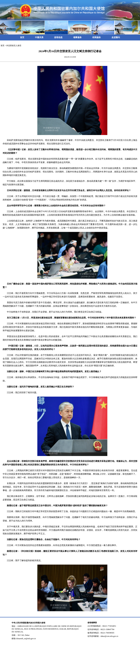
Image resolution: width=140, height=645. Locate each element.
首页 (22, 37)
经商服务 (96, 37)
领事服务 (77, 37)
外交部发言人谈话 (13, 46)
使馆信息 (58, 37)
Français (135, 3)
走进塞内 (116, 37)
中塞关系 (39, 37)
